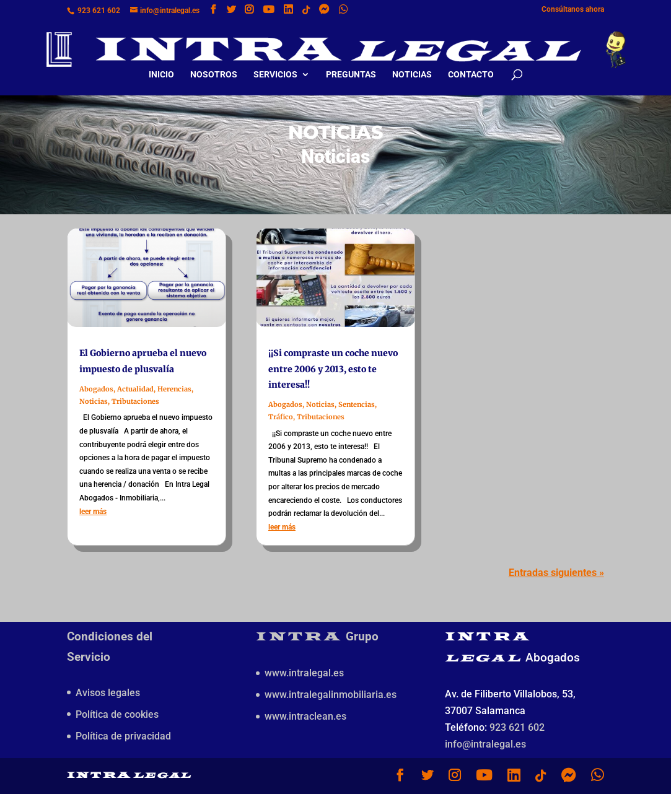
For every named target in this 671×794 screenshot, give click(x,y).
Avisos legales (108, 693)
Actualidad (135, 389)
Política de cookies (117, 714)
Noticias (412, 64)
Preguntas (351, 64)
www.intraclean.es (305, 716)
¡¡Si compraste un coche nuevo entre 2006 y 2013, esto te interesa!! (333, 368)
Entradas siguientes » (556, 572)
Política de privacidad (123, 736)
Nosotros (213, 64)
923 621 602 (98, 10)
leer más (93, 511)
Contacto (471, 64)
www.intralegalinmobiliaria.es (331, 694)
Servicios (275, 64)
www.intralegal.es (304, 673)
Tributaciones (135, 401)
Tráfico (280, 416)
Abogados (96, 389)
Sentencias (356, 404)
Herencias (174, 389)
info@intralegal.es (485, 744)
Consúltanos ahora (573, 10)
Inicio (161, 64)
